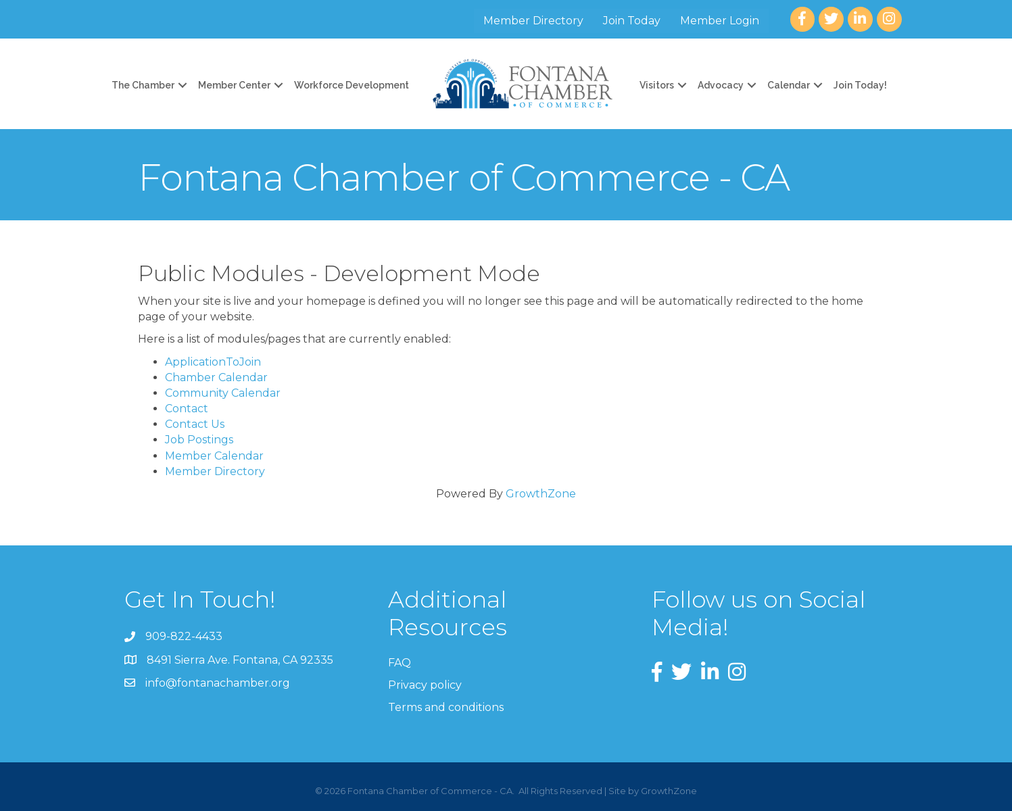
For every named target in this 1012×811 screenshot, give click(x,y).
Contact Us (194, 424)
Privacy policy (425, 685)
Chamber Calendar (216, 377)
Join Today (631, 20)
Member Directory (533, 20)
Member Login (719, 20)
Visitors (657, 85)
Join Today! (860, 85)
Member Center (234, 85)
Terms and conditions (446, 707)
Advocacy (721, 85)
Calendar (788, 85)
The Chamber (143, 85)
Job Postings (199, 439)
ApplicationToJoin (213, 361)
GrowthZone (541, 493)
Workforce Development (351, 85)
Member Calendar (214, 455)
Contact (186, 408)
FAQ (399, 662)
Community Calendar (223, 393)
